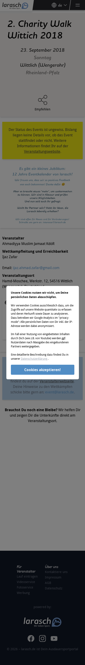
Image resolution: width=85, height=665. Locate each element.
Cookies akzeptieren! (42, 369)
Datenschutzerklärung (34, 358)
